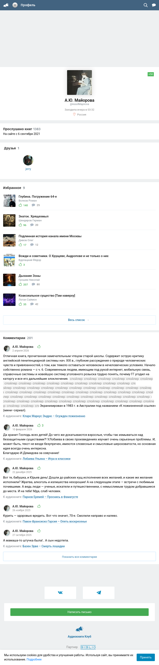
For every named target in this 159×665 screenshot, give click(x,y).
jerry (28, 169)
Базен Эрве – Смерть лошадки (44, 546)
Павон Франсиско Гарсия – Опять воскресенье (55, 521)
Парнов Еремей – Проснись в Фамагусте (50, 497)
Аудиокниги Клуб (79, 627)
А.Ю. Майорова (23, 346)
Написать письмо (79, 612)
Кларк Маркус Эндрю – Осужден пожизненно (54, 416)
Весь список (78, 320)
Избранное (14, 188)
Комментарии (18, 338)
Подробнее (34, 659)
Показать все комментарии (79, 556)
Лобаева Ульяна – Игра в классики (47, 458)
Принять (146, 657)
